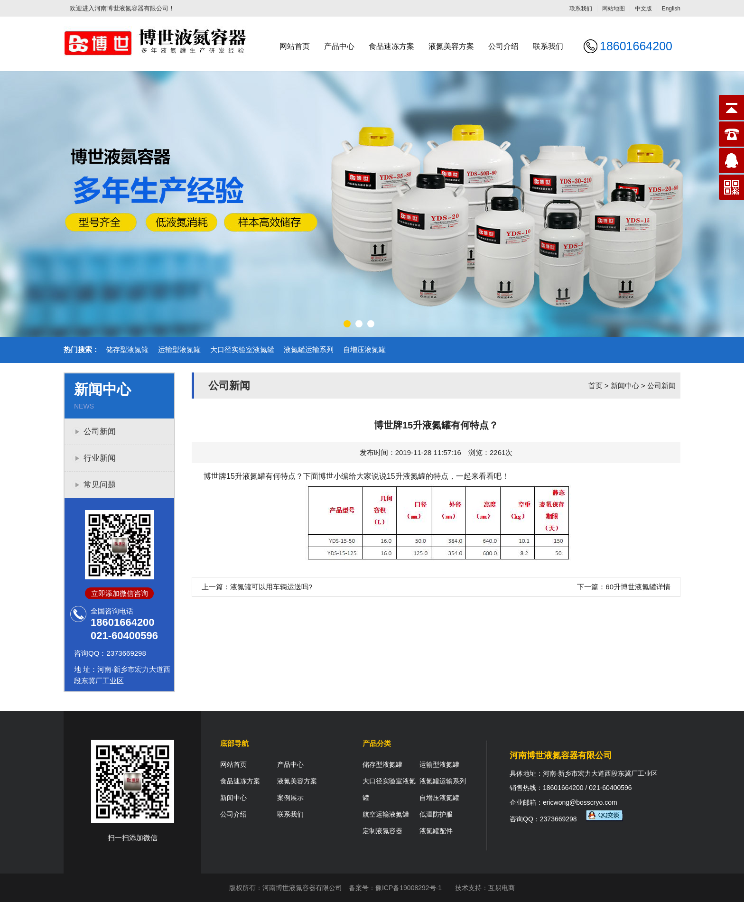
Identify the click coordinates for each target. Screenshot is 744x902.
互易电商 (501, 888)
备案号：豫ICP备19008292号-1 (395, 888)
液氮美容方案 (451, 46)
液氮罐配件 (436, 831)
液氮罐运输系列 (309, 349)
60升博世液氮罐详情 (637, 587)
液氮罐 (414, 476)
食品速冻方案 (391, 46)
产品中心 (339, 46)
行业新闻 (100, 458)
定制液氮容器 (382, 831)
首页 (595, 385)
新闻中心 (625, 385)
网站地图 (613, 8)
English (671, 8)
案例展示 (290, 797)
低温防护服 (436, 814)
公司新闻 (100, 431)
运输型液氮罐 (179, 349)
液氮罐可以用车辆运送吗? (271, 587)
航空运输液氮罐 (386, 814)
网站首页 (294, 46)
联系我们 (580, 8)
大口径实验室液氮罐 (242, 349)
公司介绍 (503, 46)
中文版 (643, 8)
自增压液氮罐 (364, 349)
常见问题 (100, 484)
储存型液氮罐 (127, 349)
